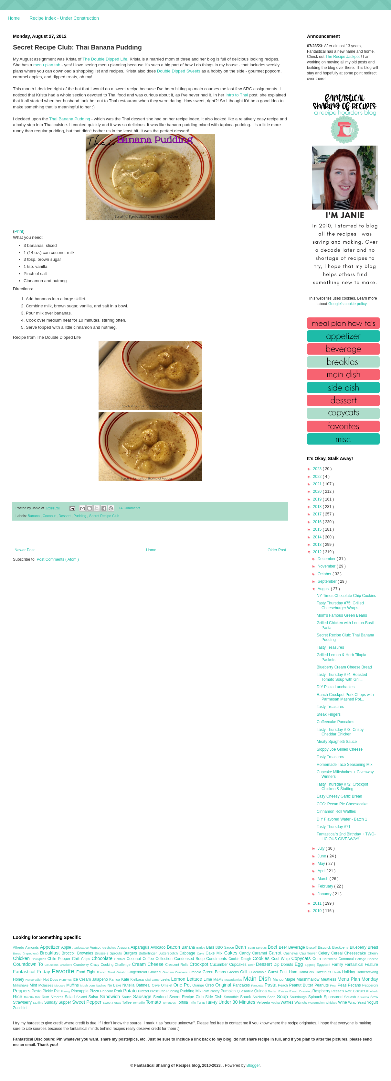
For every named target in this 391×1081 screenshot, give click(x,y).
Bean (241, 947)
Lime (208, 979)
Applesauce (81, 947)
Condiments (217, 958)
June (322, 856)
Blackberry (341, 947)
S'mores (58, 997)
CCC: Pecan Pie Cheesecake (342, 804)
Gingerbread (138, 972)
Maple (291, 979)
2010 (318, 911)
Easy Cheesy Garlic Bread (339, 796)
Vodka (276, 1002)
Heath (337, 972)
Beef (273, 947)
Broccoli (69, 953)
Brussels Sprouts (109, 953)
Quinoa (261, 991)
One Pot (183, 984)
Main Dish (258, 978)
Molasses (46, 985)
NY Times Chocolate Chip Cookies (346, 595)
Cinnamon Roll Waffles (336, 811)
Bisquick (325, 947)
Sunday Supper (58, 1002)
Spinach (316, 997)
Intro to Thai (237, 95)
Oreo (210, 985)
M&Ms (218, 979)
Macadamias (233, 979)
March (324, 879)
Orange (198, 985)
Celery (324, 953)
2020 (318, 491)
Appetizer (50, 947)
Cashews (291, 953)
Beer (283, 947)
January (325, 894)
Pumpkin (229, 991)
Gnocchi (155, 972)
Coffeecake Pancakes (335, 722)
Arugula (124, 947)
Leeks (166, 979)
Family (338, 964)
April (322, 871)
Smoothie (232, 997)
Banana (34, 516)
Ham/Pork (307, 972)
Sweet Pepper (87, 1002)
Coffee (149, 958)
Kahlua (115, 979)
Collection (164, 958)
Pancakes (242, 985)
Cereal (337, 953)
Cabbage (188, 953)
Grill (244, 972)
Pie (57, 991)
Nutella (129, 985)
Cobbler (120, 959)
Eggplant (324, 964)
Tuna (201, 1002)
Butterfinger (148, 953)
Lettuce (195, 979)
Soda (272, 997)
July (322, 848)
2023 (318, 469)
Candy (245, 953)
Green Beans (215, 972)
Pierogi (66, 991)
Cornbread (330, 959)
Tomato (154, 1002)
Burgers (131, 953)
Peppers (22, 990)
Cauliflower (309, 953)
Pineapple (80, 991)
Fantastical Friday (32, 971)
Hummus (66, 979)
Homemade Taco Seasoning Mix (345, 764)
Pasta (271, 984)
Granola (196, 972)
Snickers (259, 997)
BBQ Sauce (225, 947)
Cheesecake (356, 953)
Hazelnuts (324, 972)
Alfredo (19, 947)
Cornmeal (347, 959)
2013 (318, 544)
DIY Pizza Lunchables (335, 687)
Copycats (301, 958)
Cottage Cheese (366, 959)
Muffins (73, 985)
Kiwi (148, 979)
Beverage (297, 947)
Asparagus (140, 947)
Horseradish (34, 979)
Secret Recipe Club (104, 516)
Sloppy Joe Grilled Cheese (340, 749)
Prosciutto (158, 991)
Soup (283, 996)
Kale (125, 979)
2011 (318, 903)
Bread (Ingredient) (26, 953)
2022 (318, 476)
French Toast (107, 972)
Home (14, 18)
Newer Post (25, 550)
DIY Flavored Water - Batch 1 (342, 819)
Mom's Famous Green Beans (342, 615)
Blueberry (358, 947)
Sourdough (299, 997)
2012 (318, 552)
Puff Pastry (212, 991)
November (327, 566)
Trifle (193, 1002)
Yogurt (372, 1002)
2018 (318, 506)
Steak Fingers (329, 714)
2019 (318, 499)
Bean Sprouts (258, 947)
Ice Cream (82, 979)
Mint (34, 985)
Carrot (276, 952)
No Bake (115, 985)
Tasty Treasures (330, 647)
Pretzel (144, 991)
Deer (252, 964)
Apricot (96, 947)
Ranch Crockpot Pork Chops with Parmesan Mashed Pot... (345, 696)
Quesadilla (245, 991)
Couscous (52, 964)
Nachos (102, 985)
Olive (156, 985)
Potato (130, 990)
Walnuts (301, 1002)
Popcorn (107, 991)
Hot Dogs (51, 979)
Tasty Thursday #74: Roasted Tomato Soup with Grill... (342, 676)
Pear (334, 985)
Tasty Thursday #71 (334, 826)
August (324, 589)
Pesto (37, 991)
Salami (82, 997)
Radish (273, 991)
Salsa (94, 997)
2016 (318, 522)
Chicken (22, 958)
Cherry (373, 953)
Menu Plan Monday (358, 979)
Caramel (260, 953)
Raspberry (322, 991)
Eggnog (311, 964)
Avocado (159, 947)
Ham (294, 972)
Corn (317, 958)
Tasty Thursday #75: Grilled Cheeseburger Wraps (340, 605)
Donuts (288, 964)
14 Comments (129, 508)
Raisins (283, 991)
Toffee (127, 1002)
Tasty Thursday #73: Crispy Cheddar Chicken (340, 731)
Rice (18, 996)
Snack (246, 997)
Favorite (64, 971)
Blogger (253, 1065)
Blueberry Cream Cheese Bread (344, 667)
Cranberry (81, 964)
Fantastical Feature (361, 964)
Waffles (287, 1002)
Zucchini (20, 1008)
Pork (118, 991)
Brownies (86, 953)
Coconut (50, 516)
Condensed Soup (190, 958)
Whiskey (331, 1002)
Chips (86, 959)
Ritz (38, 997)
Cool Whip (281, 958)
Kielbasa (137, 979)
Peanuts (322, 985)
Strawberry (23, 1002)
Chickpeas (40, 959)
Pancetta (257, 985)
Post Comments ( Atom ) (58, 559)
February (326, 886)
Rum (46, 997)
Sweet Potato (112, 1002)
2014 (318, 537)
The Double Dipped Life (104, 59)
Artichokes (109, 947)
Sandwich (111, 996)
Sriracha (363, 997)
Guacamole (258, 972)
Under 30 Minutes (237, 1002)
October (325, 574)
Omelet (167, 985)
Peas (343, 985)
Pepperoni (370, 985)
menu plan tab (46, 64)
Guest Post (278, 972)
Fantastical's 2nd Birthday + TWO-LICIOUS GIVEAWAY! (346, 836)
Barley (201, 947)
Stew (374, 997)
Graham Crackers (176, 972)
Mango (279, 979)
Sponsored (334, 997)
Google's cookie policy (347, 304)
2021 (318, 484)
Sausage (143, 996)
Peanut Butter (301, 985)
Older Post (277, 550)
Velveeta (264, 1002)
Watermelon (316, 1002)
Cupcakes (238, 964)
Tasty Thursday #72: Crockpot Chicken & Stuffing (342, 786)
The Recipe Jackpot (343, 56)
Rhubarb (372, 991)
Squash (350, 997)
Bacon (174, 947)
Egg (300, 964)
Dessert (64, 516)
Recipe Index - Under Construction (64, 18)
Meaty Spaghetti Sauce (337, 741)
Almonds (32, 947)
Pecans (355, 985)
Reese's (338, 991)
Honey (19, 979)
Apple (66, 947)
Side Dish (214, 997)
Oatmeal (144, 985)
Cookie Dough (240, 959)
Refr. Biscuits (355, 991)
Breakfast (51, 952)
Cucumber (219, 964)
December (327, 559)
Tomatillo (139, 1002)
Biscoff (312, 947)
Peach (283, 985)
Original (224, 984)
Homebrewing (367, 972)
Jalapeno (100, 979)
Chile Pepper (60, 958)
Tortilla (183, 1002)
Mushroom (88, 985)
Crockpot (200, 964)
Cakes (231, 952)
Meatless (329, 979)
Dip (277, 964)
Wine (343, 1002)
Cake (201, 953)
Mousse (60, 985)
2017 (318, 514)
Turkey (212, 1002)
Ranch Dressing (301, 991)
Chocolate (102, 958)
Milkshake (21, 985)
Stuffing (38, 1002)
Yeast (362, 1002)
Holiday (349, 972)
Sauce (127, 997)
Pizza (95, 991)
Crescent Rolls (177, 964)
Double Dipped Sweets (178, 71)
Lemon (179, 979)
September (328, 581)
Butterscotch (168, 953)
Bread (373, 947)
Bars (211, 947)
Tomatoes (170, 1002)
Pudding (80, 516)
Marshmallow (309, 979)
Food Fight (86, 972)
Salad (70, 997)
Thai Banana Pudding (69, 118)
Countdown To (29, 964)
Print (18, 231)
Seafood (161, 997)
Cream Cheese (148, 964)
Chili (76, 958)
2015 (318, 529)
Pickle (48, 991)
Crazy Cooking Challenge (111, 964)
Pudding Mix (191, 991)
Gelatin (121, 972)
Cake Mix (215, 953)
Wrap (352, 1002)
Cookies (262, 958)
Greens (233, 972)
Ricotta (29, 997)
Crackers (66, 964)
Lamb (156, 979)
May (322, 863)
